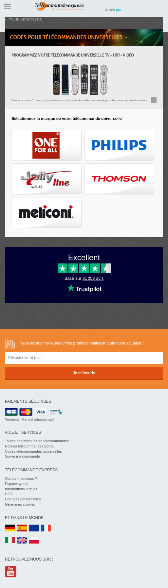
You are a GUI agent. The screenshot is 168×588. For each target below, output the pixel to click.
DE (10, 528)
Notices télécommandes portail (29, 446)
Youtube (11, 571)
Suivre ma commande (22, 456)
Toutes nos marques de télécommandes (37, 441)
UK (22, 540)
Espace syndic (16, 484)
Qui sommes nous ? (21, 478)
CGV (9, 494)
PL (34, 540)
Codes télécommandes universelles (33, 451)
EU (34, 528)
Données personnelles (23, 499)
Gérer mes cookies (20, 504)
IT (10, 540)
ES (22, 528)
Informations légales (21, 489)
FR (46, 528)
